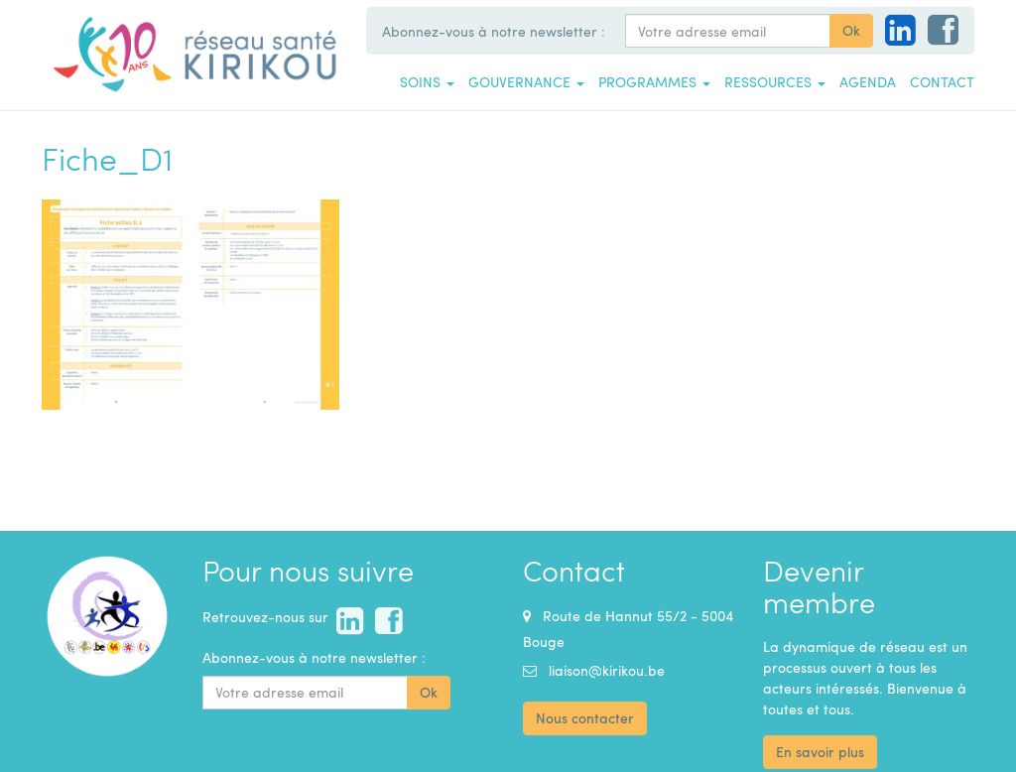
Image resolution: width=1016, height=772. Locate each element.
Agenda (867, 81)
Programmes (654, 81)
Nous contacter (585, 717)
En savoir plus (820, 751)
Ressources (775, 81)
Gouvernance (526, 81)
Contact (942, 81)
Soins (427, 81)
